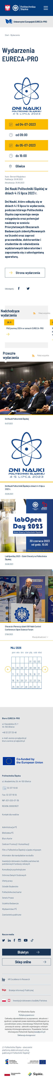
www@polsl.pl (39, 1032)
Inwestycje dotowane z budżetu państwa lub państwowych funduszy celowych (20, 862)
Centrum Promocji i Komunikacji (15, 844)
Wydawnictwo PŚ (9, 909)
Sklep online (23, 962)
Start (7, 35)
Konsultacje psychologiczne (14, 869)
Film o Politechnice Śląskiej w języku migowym (21, 849)
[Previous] (8, 669)
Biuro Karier (7, 838)
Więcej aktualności (39, 637)
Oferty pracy (7, 880)
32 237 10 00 (12, 787)
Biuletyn (23, 952)
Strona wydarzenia (28, 273)
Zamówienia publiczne (11, 914)
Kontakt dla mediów (10, 814)
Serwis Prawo (8, 897)
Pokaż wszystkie (44, 313)
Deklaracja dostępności (26, 1035)
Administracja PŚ (9, 827)
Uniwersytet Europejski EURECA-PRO (30, 21)
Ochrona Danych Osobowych (14, 875)
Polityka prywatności (26, 1015)
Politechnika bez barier (12, 892)
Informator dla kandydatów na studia (17, 855)
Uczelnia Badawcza (10, 903)
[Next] (45, 669)
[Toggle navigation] (46, 8)
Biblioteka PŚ (7, 832)
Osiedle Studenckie (10, 886)
